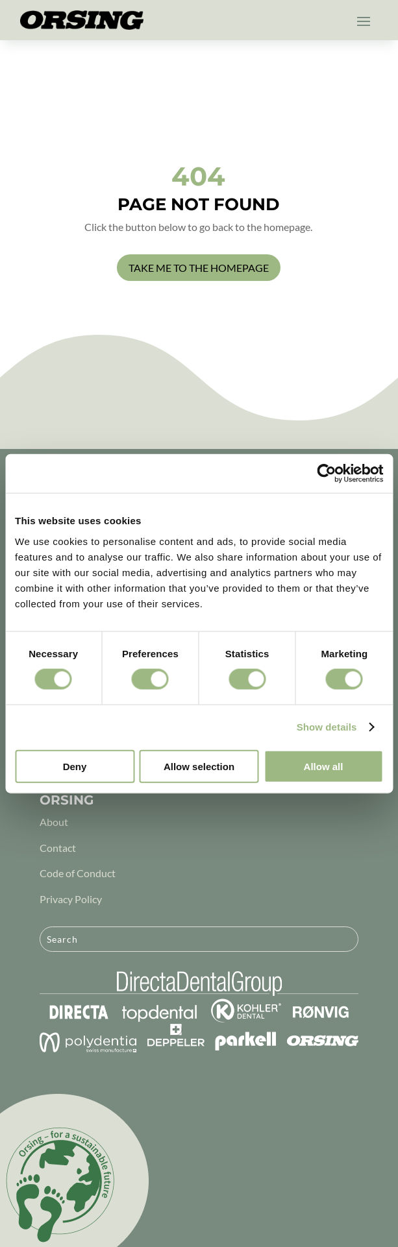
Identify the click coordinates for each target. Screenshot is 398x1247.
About (54, 822)
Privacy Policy (71, 899)
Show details (327, 726)
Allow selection (199, 765)
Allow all (323, 765)
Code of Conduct (78, 873)
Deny (75, 765)
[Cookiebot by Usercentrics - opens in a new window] (326, 473)
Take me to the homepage (199, 267)
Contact (58, 847)
